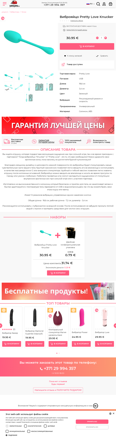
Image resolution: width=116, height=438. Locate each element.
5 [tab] (49, 76)
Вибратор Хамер (10, 336)
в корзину (11, 347)
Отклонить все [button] (92, 427)
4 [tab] (39, 76)
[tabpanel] (29, 42)
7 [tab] (18, 87)
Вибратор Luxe (102, 336)
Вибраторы (14, 12)
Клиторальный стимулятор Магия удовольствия (57, 335)
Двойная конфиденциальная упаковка (70, 248)
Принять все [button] (92, 422)
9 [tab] (39, 87)
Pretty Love (84, 77)
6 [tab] (8, 87)
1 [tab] (8, 76)
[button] (39, 435)
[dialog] (58, 424)
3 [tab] (29, 76)
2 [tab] (18, 76)
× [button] (113, 413)
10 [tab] (49, 87)
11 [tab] (29, 97)
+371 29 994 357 (54, 5)
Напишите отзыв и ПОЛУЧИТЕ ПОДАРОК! (58, 393)
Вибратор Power (80, 336)
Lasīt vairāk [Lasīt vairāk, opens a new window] (53, 422)
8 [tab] (29, 87)
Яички (24, 12)
